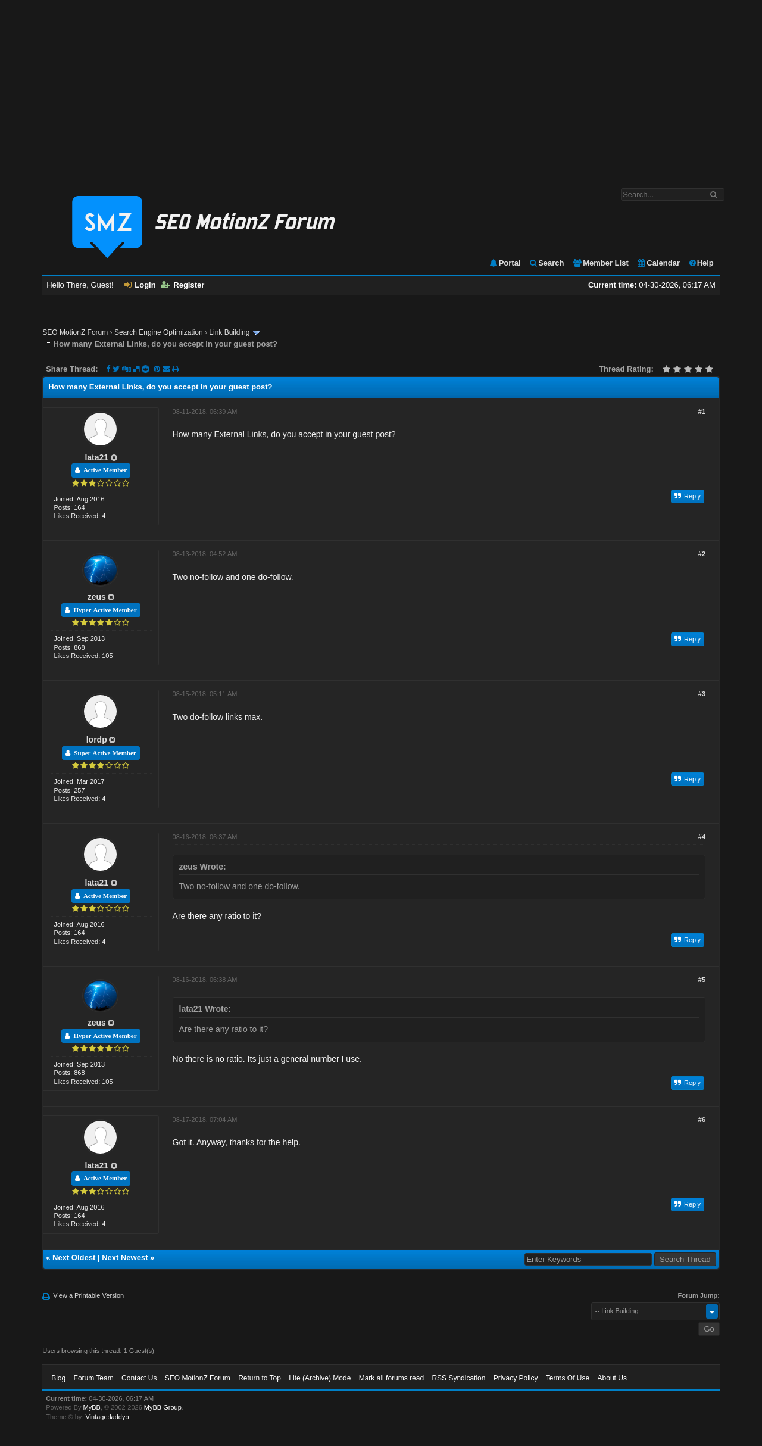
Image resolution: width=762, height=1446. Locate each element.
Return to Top (259, 1378)
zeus (97, 597)
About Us (612, 1378)
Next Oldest (73, 1257)
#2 (701, 553)
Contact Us (139, 1378)
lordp (96, 739)
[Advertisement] (381, 88)
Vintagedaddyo (107, 1416)
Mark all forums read (391, 1378)
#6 (701, 1119)
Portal (505, 262)
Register (182, 285)
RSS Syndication (458, 1378)
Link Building (229, 332)
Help (701, 262)
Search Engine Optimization (158, 332)
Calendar (658, 262)
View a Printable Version (88, 1295)
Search (546, 262)
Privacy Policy (516, 1378)
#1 (701, 411)
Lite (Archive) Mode (320, 1378)
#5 (701, 979)
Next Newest (125, 1257)
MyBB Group (163, 1407)
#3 (701, 693)
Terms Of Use (567, 1378)
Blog (58, 1378)
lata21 (96, 457)
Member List (600, 262)
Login (139, 285)
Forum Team (94, 1378)
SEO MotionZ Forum (75, 332)
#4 (701, 836)
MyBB (92, 1407)
